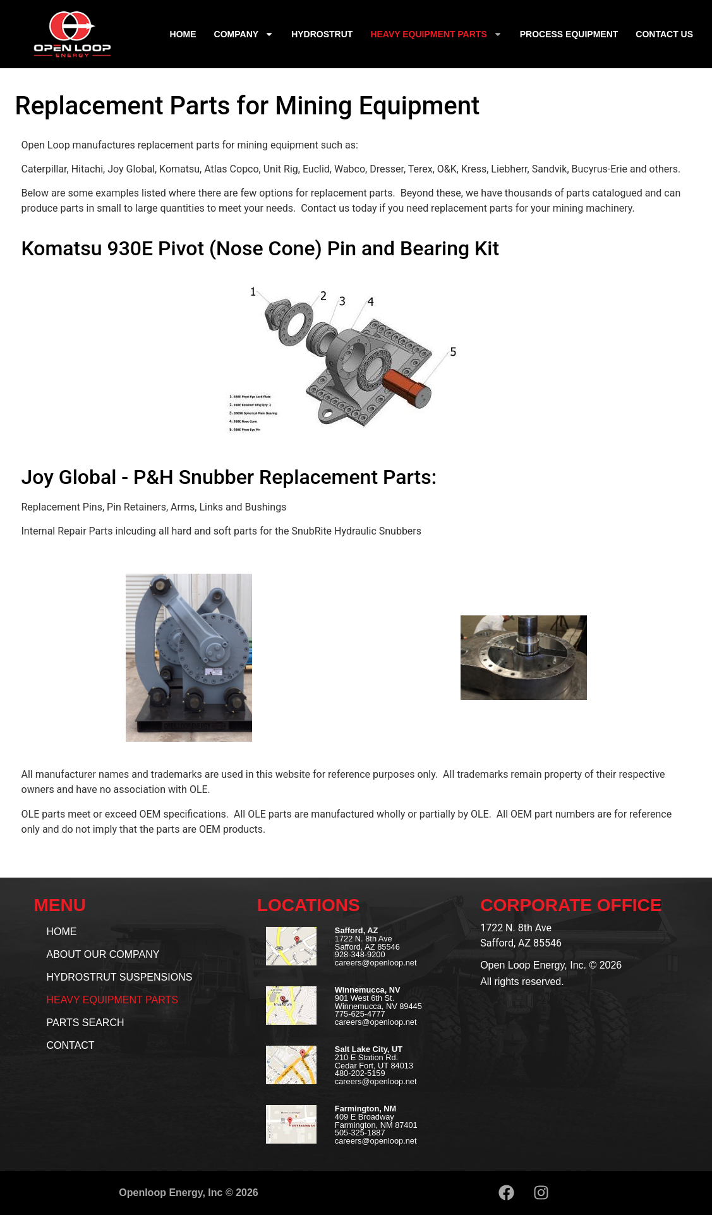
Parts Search (85, 1022)
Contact (71, 1045)
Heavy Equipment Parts (436, 34)
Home (183, 34)
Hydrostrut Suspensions (120, 977)
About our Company (103, 954)
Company (244, 34)
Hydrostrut (322, 34)
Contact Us (664, 34)
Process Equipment (569, 34)
